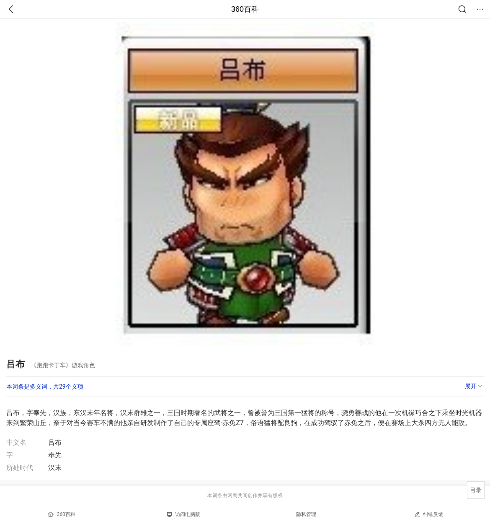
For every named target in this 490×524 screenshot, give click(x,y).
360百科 (245, 9)
